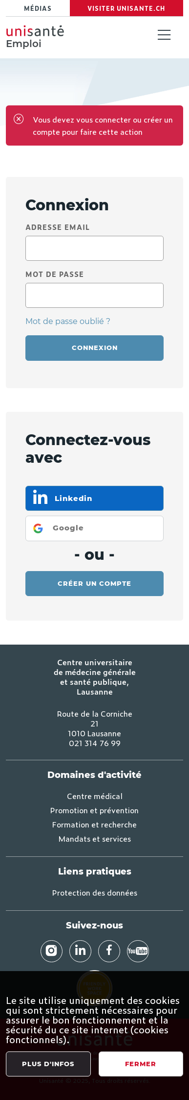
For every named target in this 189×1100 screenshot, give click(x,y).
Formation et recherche (94, 824)
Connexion (95, 347)
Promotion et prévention (94, 810)
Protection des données (94, 892)
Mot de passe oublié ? (67, 321)
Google (68, 527)
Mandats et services (94, 838)
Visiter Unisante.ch (126, 8)
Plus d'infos (48, 1064)
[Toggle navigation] (164, 36)
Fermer (140, 1064)
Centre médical (95, 795)
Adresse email (57, 227)
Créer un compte (94, 583)
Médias (38, 8)
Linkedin (72, 498)
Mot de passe (54, 274)
